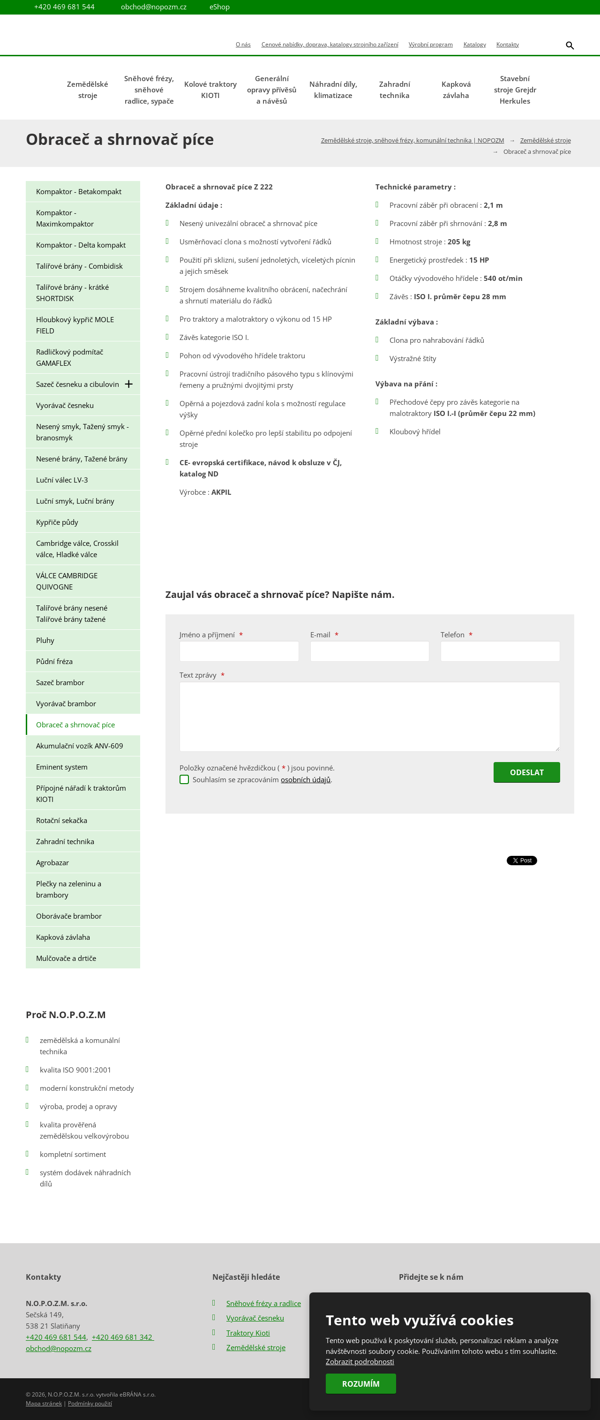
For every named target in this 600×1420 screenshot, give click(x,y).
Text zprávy (202, 675)
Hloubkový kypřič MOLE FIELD (75, 325)
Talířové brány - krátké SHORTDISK (72, 292)
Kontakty (507, 44)
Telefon (456, 634)
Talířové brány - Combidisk (79, 266)
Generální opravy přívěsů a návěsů (272, 90)
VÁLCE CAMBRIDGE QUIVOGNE (67, 581)
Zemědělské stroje (87, 89)
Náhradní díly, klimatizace (333, 89)
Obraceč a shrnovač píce (75, 724)
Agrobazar (52, 862)
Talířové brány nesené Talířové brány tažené (71, 613)
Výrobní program (431, 44)
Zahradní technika (394, 89)
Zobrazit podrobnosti (360, 1361)
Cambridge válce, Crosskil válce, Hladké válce (77, 548)
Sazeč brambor (60, 682)
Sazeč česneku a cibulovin (88, 384)
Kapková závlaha (456, 89)
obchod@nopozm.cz (154, 6)
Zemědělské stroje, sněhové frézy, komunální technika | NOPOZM (412, 140)
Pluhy (45, 640)
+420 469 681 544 (56, 1337)
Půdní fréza (54, 661)
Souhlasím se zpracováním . (262, 779)
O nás (243, 44)
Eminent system (62, 766)
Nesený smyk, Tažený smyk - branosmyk (82, 432)
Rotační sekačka (61, 820)
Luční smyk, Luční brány (75, 501)
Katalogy (475, 44)
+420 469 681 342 (123, 1337)
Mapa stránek (44, 1403)
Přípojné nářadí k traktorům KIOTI (81, 793)
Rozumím (361, 1384)
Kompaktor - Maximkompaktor (65, 218)
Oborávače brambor (69, 916)
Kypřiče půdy (57, 522)
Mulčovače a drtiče (66, 958)
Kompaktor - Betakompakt (78, 191)
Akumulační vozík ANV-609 (79, 745)
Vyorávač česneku (65, 405)
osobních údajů (305, 779)
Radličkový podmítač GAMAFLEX (69, 357)
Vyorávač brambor (66, 703)
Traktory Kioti (248, 1332)
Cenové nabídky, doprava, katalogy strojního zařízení (330, 44)
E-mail (324, 634)
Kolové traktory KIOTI (210, 89)
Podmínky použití (90, 1403)
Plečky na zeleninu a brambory (68, 889)
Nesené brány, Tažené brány (82, 458)
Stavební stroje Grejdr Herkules (515, 90)
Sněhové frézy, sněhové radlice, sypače (149, 90)
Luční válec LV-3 (62, 479)
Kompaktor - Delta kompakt (81, 244)
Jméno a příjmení (211, 634)
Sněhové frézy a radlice (263, 1303)
